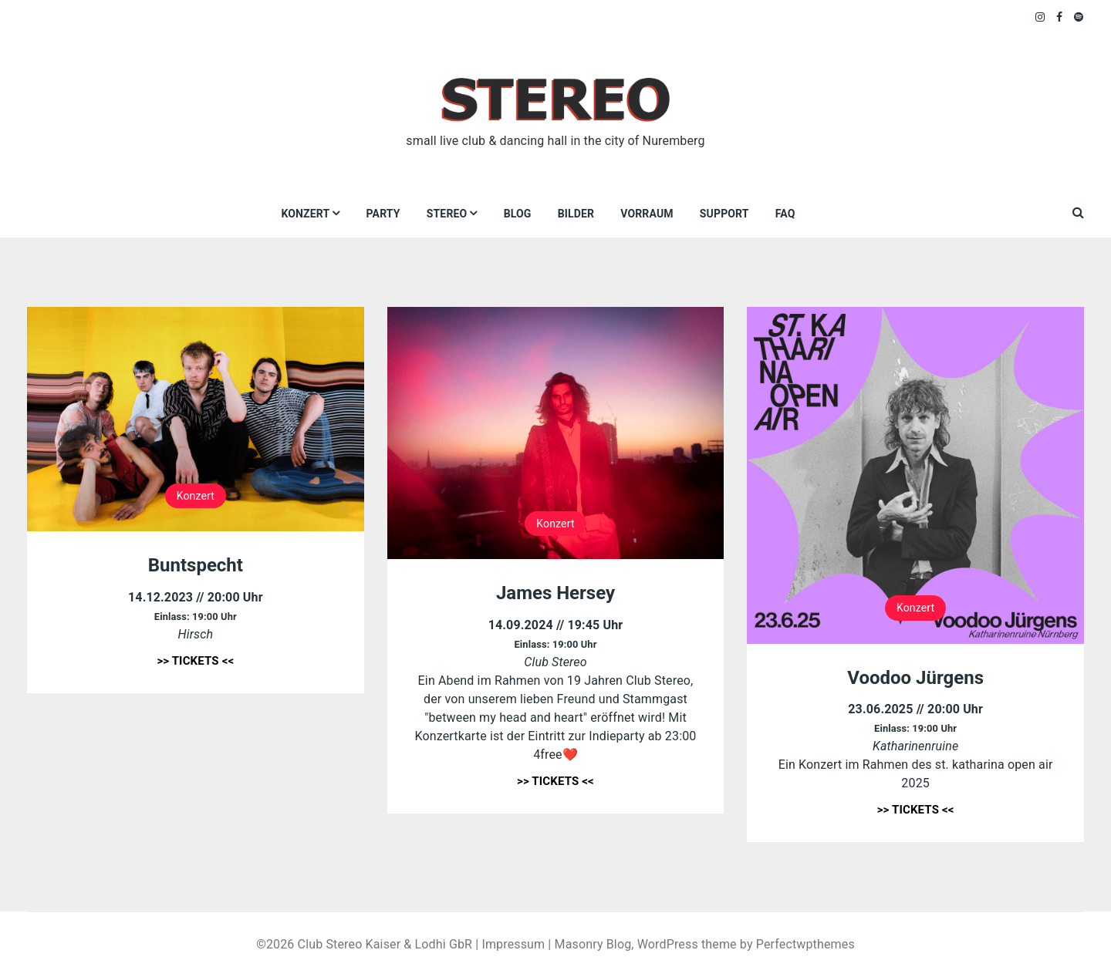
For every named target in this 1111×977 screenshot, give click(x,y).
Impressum (513, 944)
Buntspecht (195, 565)
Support (724, 213)
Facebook (1059, 17)
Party (383, 213)
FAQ (785, 213)
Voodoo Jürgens (915, 678)
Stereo (447, 213)
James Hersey (555, 593)
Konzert (305, 213)
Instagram (1040, 17)
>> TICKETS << (195, 661)
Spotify (1079, 17)
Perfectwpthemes (805, 944)
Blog (518, 213)
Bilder (576, 213)
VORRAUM (646, 213)
